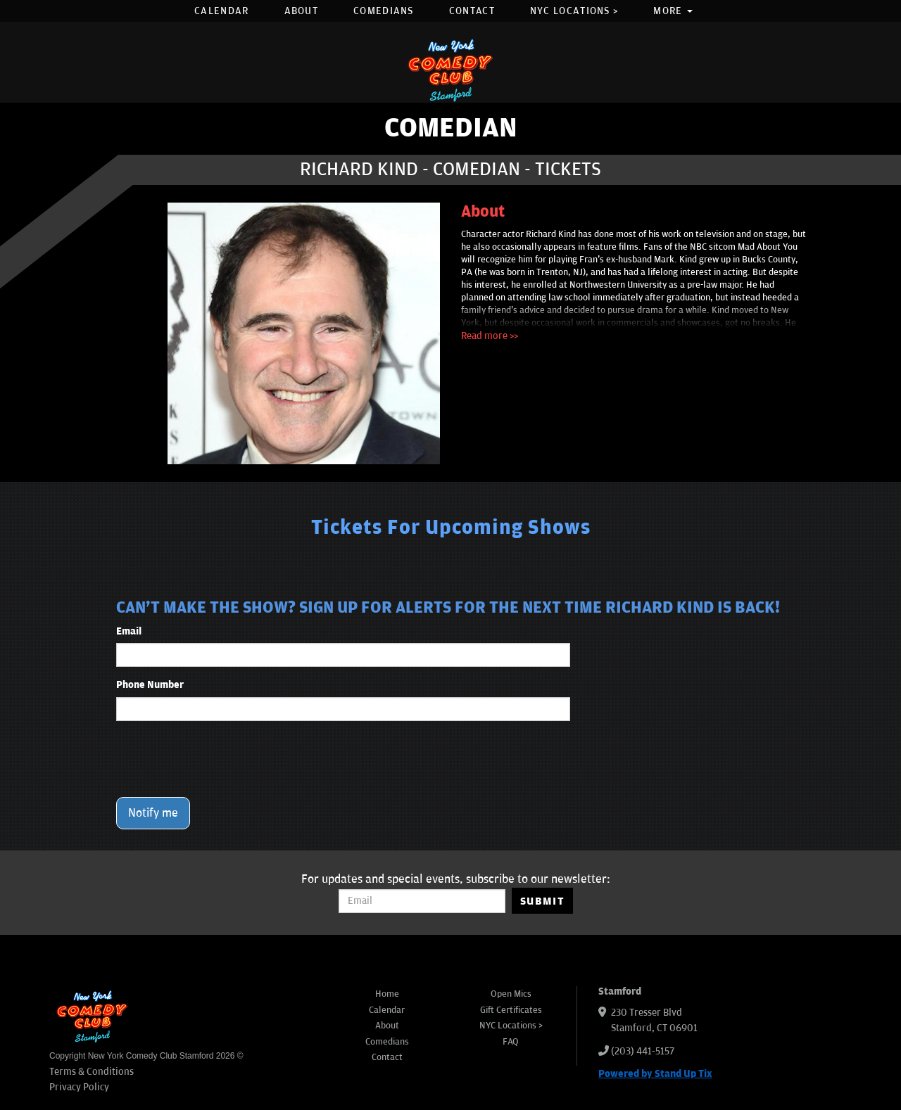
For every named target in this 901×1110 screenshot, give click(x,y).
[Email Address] (422, 901)
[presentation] (223, 759)
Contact (472, 11)
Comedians (383, 11)
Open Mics (511, 994)
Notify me (153, 813)
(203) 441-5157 (642, 1051)
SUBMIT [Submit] (542, 901)
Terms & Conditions (91, 1072)
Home (387, 994)
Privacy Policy (79, 1087)
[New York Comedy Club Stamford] (450, 70)
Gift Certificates (511, 1010)
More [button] (673, 11)
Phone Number (150, 685)
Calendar (221, 11)
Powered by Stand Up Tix (655, 1074)
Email (128, 631)
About (301, 11)
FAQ (511, 1041)
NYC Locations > (574, 11)
